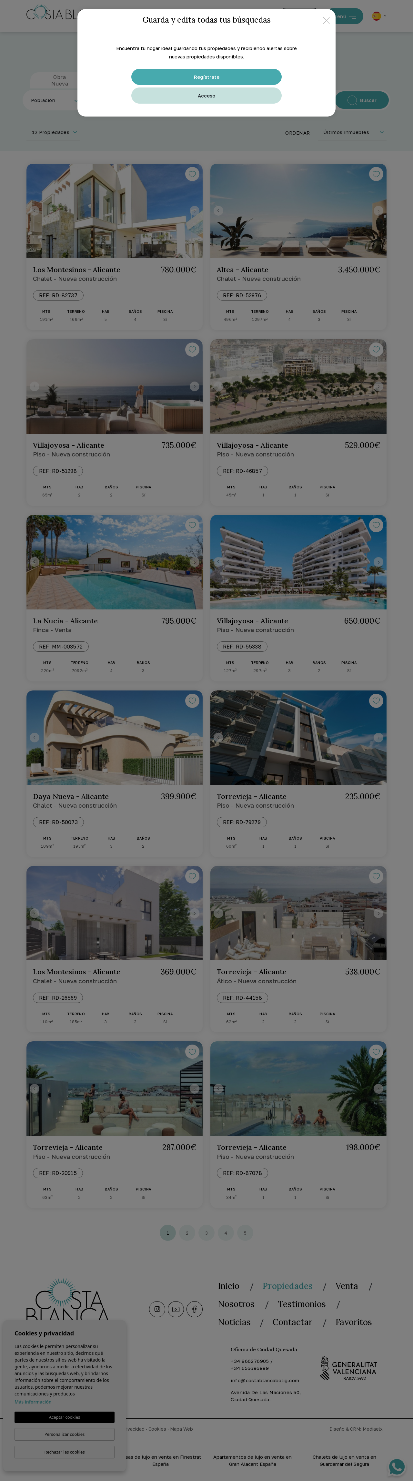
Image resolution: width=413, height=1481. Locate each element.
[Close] (326, 20)
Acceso (206, 95)
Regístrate (206, 77)
